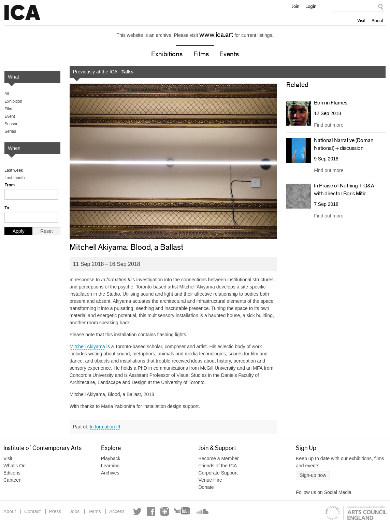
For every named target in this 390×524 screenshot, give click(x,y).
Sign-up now (313, 475)
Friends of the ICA (218, 465)
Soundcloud (203, 511)
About (377, 20)
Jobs (75, 511)
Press (55, 511)
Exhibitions (167, 54)
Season (11, 124)
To (6, 208)
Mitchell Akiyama (87, 346)
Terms (95, 511)
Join (295, 6)
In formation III (105, 426)
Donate (206, 487)
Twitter (138, 511)
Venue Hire (210, 480)
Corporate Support (218, 473)
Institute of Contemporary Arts (22, 12)
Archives (110, 473)
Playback (110, 458)
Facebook (152, 511)
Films (201, 54)
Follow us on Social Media (323, 492)
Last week (13, 170)
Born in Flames (330, 102)
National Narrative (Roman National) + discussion (343, 144)
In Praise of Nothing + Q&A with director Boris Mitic (344, 189)
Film (8, 109)
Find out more (328, 125)
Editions (11, 473)
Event (9, 116)
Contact (32, 511)
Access (118, 511)
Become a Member (219, 458)
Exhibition (13, 101)
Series (10, 131)
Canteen (12, 480)
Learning (110, 465)
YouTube (183, 511)
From (9, 185)
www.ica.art (216, 34)
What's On (14, 465)
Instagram (166, 511)
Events (229, 54)
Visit (361, 20)
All (6, 93)
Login (310, 6)
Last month (14, 177)
